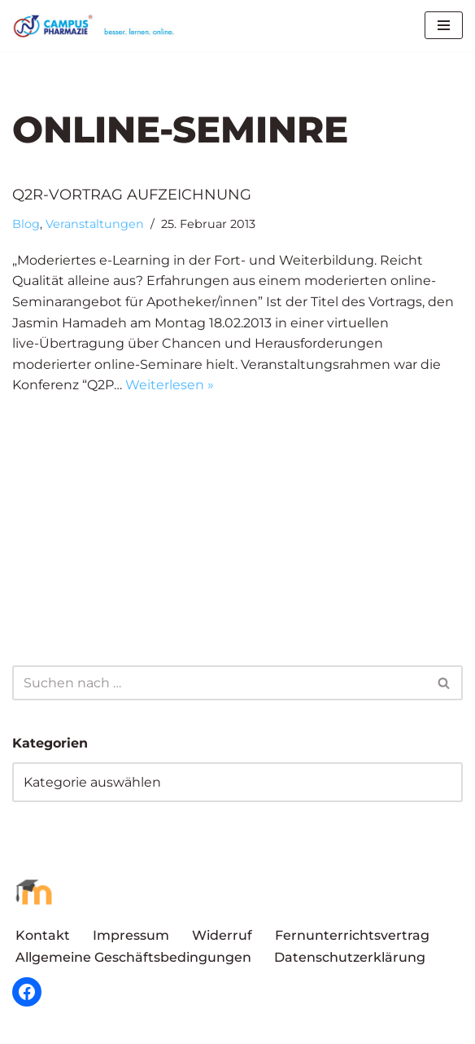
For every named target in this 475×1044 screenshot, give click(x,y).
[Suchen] (219, 682)
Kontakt (42, 935)
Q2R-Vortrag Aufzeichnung (131, 195)
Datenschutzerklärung (349, 957)
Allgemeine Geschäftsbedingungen (133, 957)
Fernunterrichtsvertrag (352, 935)
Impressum (131, 935)
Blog (26, 224)
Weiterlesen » (169, 385)
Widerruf (222, 935)
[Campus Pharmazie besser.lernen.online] (97, 25)
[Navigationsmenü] (444, 25)
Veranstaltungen (95, 224)
